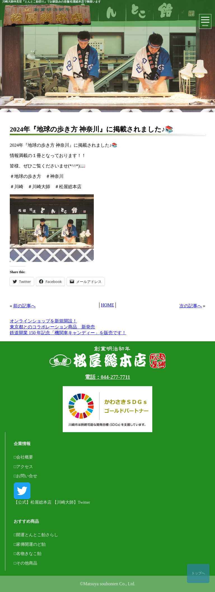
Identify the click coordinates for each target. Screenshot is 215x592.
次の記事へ (190, 305)
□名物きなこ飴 (27, 553)
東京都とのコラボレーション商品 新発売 (52, 326)
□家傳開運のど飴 (30, 544)
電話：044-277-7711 (107, 377)
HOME (107, 305)
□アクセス (23, 466)
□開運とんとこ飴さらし (36, 534)
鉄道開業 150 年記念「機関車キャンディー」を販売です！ (68, 332)
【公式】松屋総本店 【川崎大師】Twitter (52, 493)
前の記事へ (24, 305)
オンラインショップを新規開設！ (43, 321)
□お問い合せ (25, 475)
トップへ (198, 573)
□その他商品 (25, 563)
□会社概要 (23, 457)
